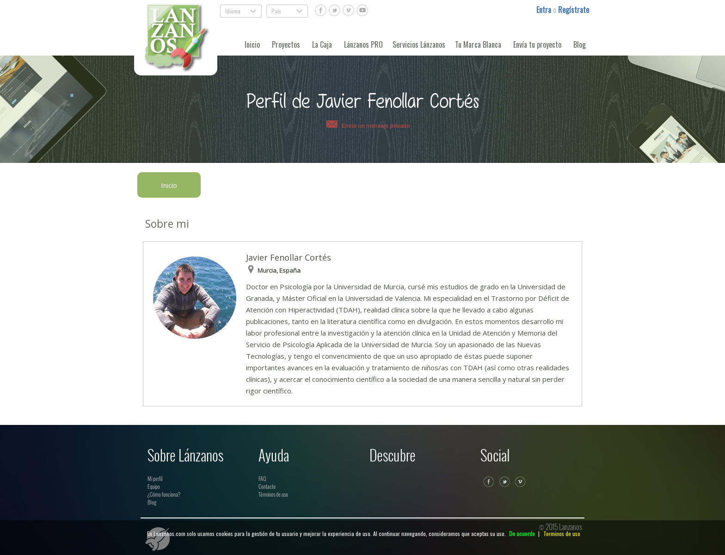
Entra (544, 9)
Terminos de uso (561, 533)
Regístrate (573, 9)
